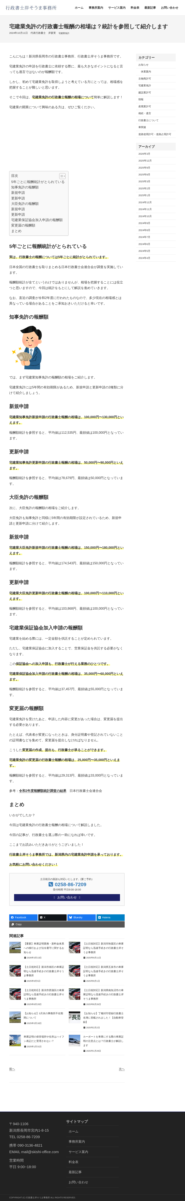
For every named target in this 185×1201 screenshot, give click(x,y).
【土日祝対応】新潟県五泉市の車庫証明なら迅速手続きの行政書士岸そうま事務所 (103, 972)
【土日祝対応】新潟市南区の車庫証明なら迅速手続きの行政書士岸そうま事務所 (44, 972)
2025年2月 (144, 188)
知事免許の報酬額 (25, 187)
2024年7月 (144, 237)
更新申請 (18, 198)
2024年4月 (144, 258)
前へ (12, 1069)
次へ (122, 1069)
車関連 (142, 127)
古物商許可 (144, 78)
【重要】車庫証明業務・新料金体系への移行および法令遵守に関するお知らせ (44, 948)
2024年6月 (144, 244)
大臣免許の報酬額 (25, 204)
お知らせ (143, 64)
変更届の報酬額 (23, 225)
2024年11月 (145, 209)
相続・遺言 (144, 113)
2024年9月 (144, 223)
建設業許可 (144, 92)
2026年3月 (144, 153)
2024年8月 (144, 230)
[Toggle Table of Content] (61, 176)
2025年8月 (144, 174)
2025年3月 (144, 181)
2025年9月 (144, 167)
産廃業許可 (144, 106)
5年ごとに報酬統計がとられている (37, 182)
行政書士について (148, 120)
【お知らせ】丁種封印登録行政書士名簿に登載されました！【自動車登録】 (103, 1018)
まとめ (16, 231)
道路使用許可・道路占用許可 (154, 134)
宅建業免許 (64, 33)
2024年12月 (145, 202)
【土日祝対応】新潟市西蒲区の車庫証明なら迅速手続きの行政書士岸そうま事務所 (44, 995)
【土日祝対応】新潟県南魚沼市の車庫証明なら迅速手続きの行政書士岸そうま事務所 (103, 995)
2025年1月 (144, 195)
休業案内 (146, 71)
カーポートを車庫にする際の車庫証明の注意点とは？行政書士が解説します (103, 1041)
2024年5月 (144, 251)
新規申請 (18, 193)
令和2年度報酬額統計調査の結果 (42, 791)
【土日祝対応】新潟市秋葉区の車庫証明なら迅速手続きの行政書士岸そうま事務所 (103, 948)
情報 (140, 99)
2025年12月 (145, 160)
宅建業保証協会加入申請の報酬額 (37, 220)
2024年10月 (145, 216)
